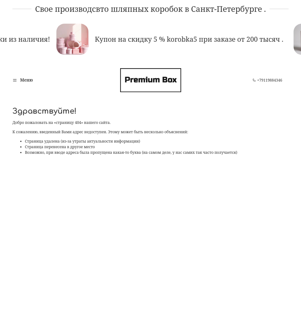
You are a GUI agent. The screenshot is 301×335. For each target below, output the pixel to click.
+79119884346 (267, 80)
